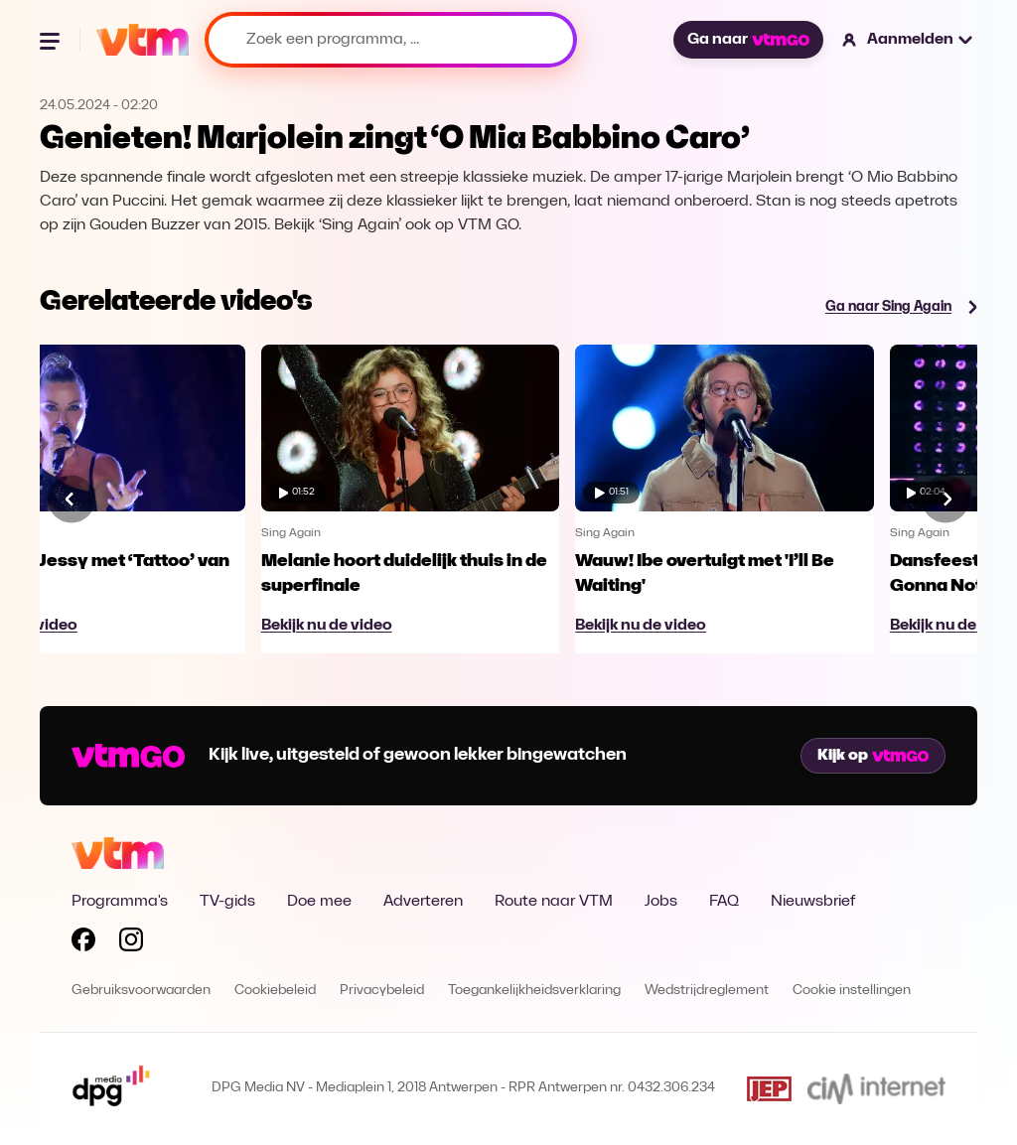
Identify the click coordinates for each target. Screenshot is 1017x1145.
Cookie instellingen (852, 990)
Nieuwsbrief (813, 902)
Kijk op (873, 756)
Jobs (661, 902)
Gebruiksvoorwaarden (141, 990)
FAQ (724, 902)
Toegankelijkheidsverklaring (534, 990)
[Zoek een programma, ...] (391, 40)
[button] (908, 40)
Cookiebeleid (275, 990)
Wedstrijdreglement (707, 990)
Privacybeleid (382, 990)
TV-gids (227, 902)
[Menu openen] (52, 40)
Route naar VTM (554, 902)
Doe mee (319, 902)
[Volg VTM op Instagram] (131, 943)
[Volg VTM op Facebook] (83, 943)
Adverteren (423, 902)
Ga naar (747, 40)
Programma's (120, 902)
